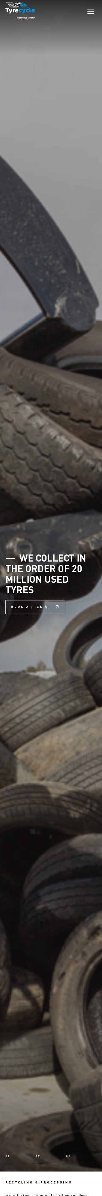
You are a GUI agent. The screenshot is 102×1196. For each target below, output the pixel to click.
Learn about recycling (57, 1158)
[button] (20, 1090)
